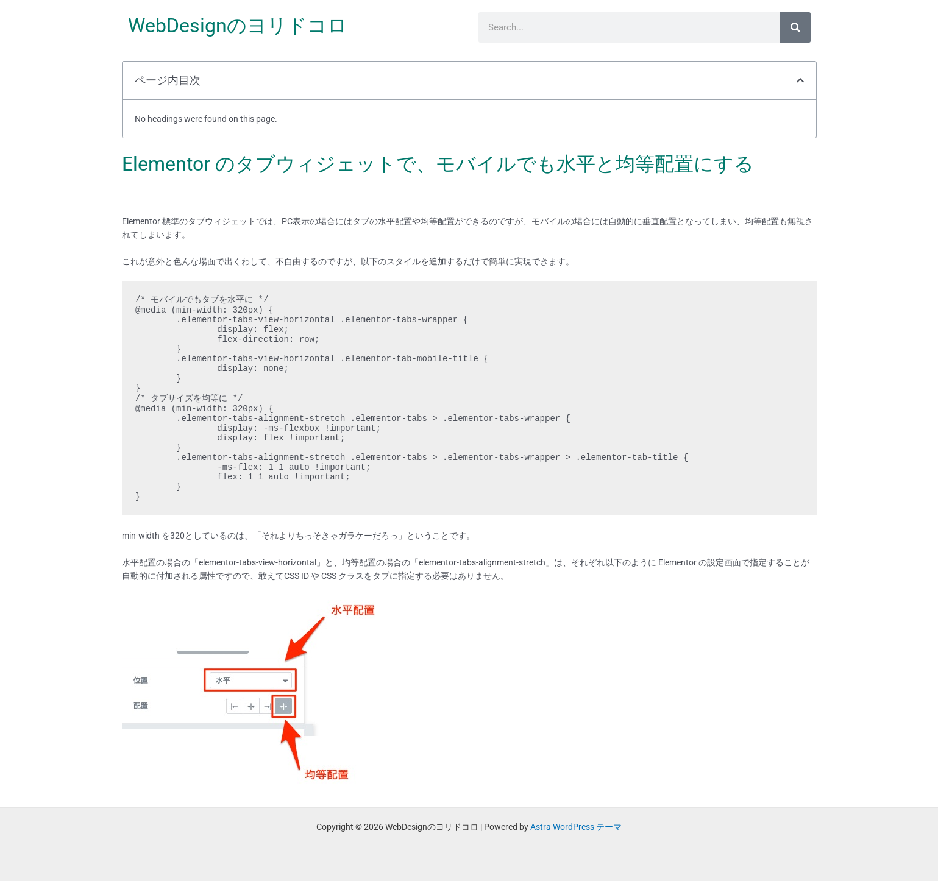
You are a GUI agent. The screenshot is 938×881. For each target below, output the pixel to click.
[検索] (795, 27)
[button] (800, 80)
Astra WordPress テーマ (576, 827)
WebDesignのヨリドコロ (237, 25)
